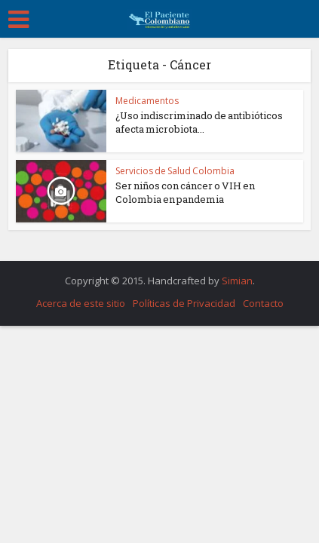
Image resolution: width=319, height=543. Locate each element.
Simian (237, 280)
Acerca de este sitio (80, 303)
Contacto (263, 303)
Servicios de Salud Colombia (175, 170)
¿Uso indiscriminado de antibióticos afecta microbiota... (199, 122)
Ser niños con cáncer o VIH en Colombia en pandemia (185, 192)
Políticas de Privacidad (184, 303)
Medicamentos (147, 100)
